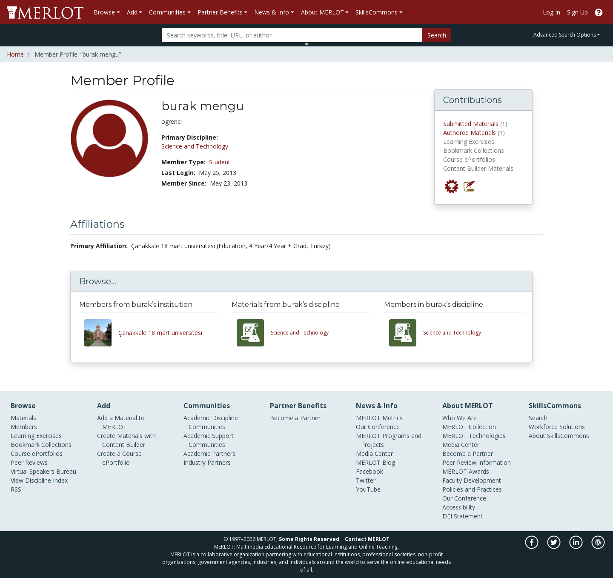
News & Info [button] (271, 12)
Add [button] (132, 12)
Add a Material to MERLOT (121, 422)
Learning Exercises (36, 436)
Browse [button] (104, 12)
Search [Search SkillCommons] (538, 418)
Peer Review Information (476, 462)
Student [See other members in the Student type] (219, 162)
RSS (16, 489)
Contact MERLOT (367, 539)
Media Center (374, 453)
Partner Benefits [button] (220, 12)
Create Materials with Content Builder (126, 440)
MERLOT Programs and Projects (388, 440)
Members (24, 427)
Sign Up (577, 12)
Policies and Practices (472, 489)
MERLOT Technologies (474, 436)
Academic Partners (209, 453)
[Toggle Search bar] (307, 43)
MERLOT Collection (469, 427)
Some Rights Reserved (309, 539)
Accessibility (458, 507)
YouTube (368, 489)
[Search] (291, 35)
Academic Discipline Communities (210, 422)
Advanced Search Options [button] (564, 34)
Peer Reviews (29, 462)
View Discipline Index (39, 480)
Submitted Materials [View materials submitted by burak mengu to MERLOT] (470, 124)
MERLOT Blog (375, 462)
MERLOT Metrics (379, 418)
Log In (551, 12)
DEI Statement (462, 516)
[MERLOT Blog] (598, 546)
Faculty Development (471, 480)
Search (436, 35)
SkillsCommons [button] (376, 12)
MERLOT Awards (465, 471)
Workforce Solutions (557, 427)
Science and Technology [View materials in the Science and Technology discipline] (300, 332)
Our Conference (378, 427)
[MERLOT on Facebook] (532, 546)
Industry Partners (207, 462)
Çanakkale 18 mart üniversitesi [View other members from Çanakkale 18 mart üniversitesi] (160, 333)
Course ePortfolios (37, 453)
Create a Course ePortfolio (119, 457)
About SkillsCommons (559, 436)
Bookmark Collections (41, 445)
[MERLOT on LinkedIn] (576, 546)
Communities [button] (167, 12)
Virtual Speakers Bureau (43, 471)
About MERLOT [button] (322, 12)
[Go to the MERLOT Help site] (598, 12)
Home (15, 54)
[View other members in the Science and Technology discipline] (406, 332)
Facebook (369, 471)
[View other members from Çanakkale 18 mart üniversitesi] (101, 332)
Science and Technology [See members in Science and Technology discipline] (194, 146)
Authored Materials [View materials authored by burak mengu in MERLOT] (469, 133)
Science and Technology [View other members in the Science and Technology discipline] (452, 332)
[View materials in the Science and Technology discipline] (254, 332)
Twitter (365, 480)
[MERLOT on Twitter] (554, 546)
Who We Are (459, 418)
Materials (23, 418)
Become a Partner (295, 418)
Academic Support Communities (208, 440)
